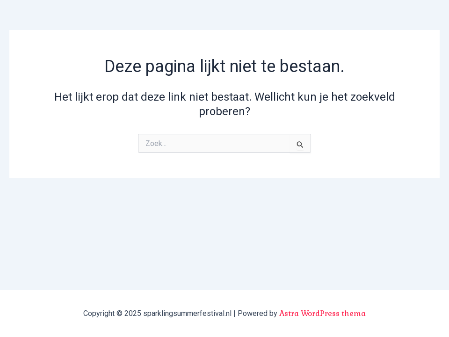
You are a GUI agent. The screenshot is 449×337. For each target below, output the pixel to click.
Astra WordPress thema (322, 313)
